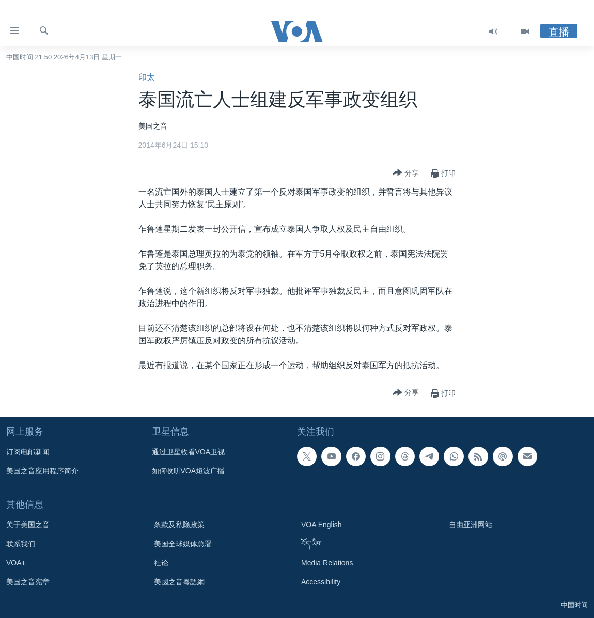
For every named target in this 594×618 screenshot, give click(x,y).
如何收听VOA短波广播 (188, 471)
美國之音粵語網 (179, 582)
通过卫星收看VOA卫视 (188, 452)
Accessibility (320, 582)
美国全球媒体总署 (183, 544)
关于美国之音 (28, 524)
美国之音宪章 (28, 582)
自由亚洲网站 (470, 524)
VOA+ (16, 563)
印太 (146, 77)
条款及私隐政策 (179, 524)
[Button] (406, 173)
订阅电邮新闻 (28, 452)
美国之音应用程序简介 (42, 471)
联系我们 (20, 544)
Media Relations (327, 563)
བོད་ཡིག (311, 544)
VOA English (321, 524)
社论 (161, 563)
